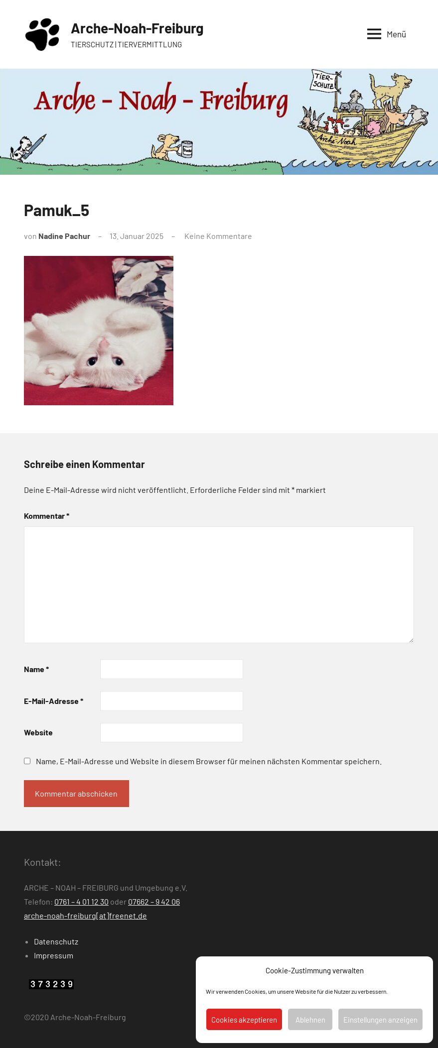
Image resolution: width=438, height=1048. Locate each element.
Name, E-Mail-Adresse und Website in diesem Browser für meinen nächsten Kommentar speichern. (209, 761)
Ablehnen (310, 1019)
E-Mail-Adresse (53, 700)
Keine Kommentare (218, 235)
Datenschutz (56, 941)
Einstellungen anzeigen (380, 1019)
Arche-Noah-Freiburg (137, 27)
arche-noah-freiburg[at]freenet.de (85, 915)
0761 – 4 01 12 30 (81, 901)
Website (38, 732)
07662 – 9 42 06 (154, 901)
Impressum (53, 955)
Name (36, 669)
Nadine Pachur (64, 235)
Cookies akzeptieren (244, 1019)
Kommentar (46, 515)
